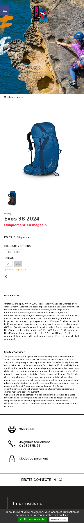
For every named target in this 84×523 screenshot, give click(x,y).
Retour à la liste (13, 97)
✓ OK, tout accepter (32, 519)
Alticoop (42, 13)
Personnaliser (58, 519)
